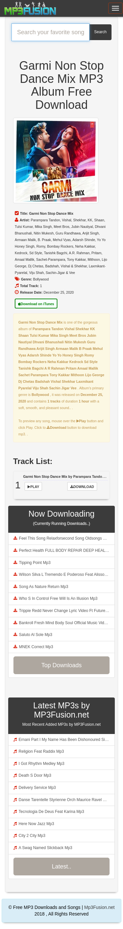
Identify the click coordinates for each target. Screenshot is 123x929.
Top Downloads (61, 665)
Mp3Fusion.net (99, 907)
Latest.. (61, 866)
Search (100, 32)
